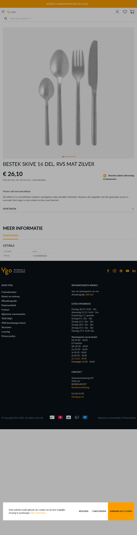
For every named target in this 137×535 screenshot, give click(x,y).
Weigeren (83, 511)
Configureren (99, 511)
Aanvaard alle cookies (121, 511)
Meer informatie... (39, 513)
